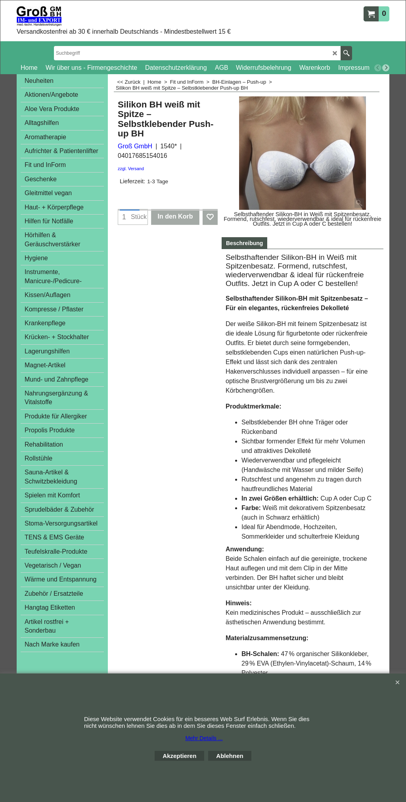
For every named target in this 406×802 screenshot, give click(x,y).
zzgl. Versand (131, 168)
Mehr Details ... (203, 738)
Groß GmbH (135, 146)
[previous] (377, 67)
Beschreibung (244, 243)
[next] (385, 67)
